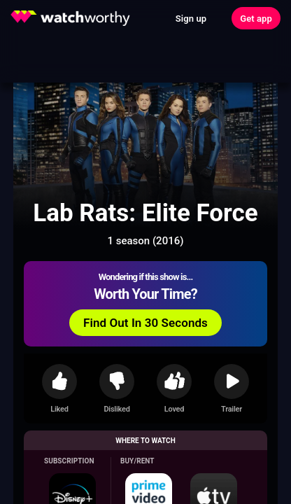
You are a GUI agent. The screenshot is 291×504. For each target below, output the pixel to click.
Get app (256, 18)
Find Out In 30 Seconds (145, 323)
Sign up (191, 18)
